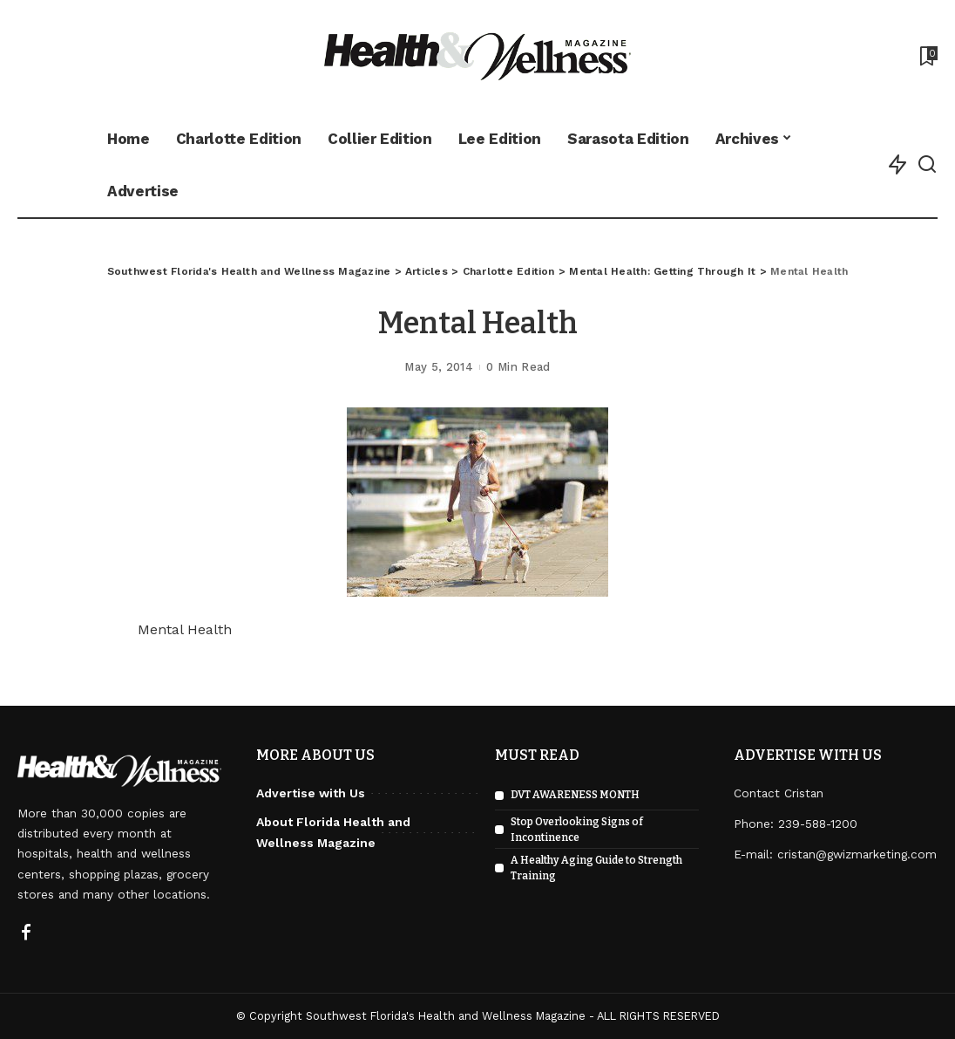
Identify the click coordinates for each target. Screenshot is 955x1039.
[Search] (927, 165)
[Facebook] (26, 933)
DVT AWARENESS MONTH (575, 795)
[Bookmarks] (927, 56)
